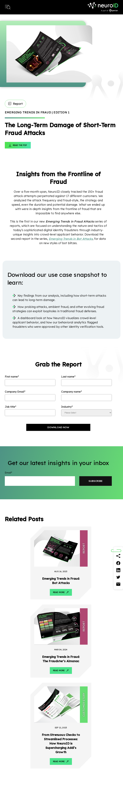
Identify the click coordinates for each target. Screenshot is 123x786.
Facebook (97, 708)
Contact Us (108, 750)
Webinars (76, 762)
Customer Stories (80, 750)
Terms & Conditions (109, 777)
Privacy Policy (89, 777)
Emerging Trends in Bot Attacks (70, 239)
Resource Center (80, 732)
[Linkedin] (118, 570)
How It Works (12, 732)
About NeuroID (110, 732)
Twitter (110, 708)
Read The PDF (20, 145)
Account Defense (14, 744)
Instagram (116, 708)
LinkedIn (103, 708)
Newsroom (108, 744)
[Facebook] (118, 563)
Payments (41, 744)
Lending (40, 738)
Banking (40, 732)
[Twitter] (118, 577)
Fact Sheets (77, 744)
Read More (32, 584)
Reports (75, 756)
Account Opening (14, 738)
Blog (73, 738)
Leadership (108, 738)
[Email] (118, 584)
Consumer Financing (47, 750)
